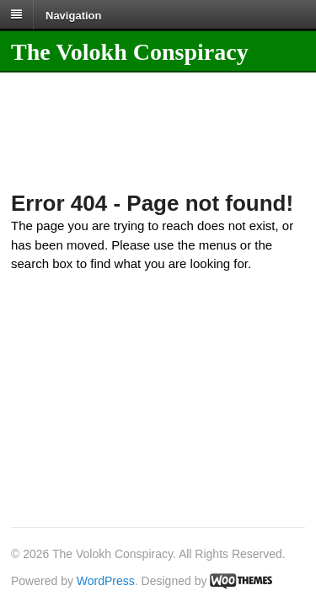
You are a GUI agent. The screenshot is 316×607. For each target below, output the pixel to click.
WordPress (106, 581)
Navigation (73, 14)
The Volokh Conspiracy (130, 52)
